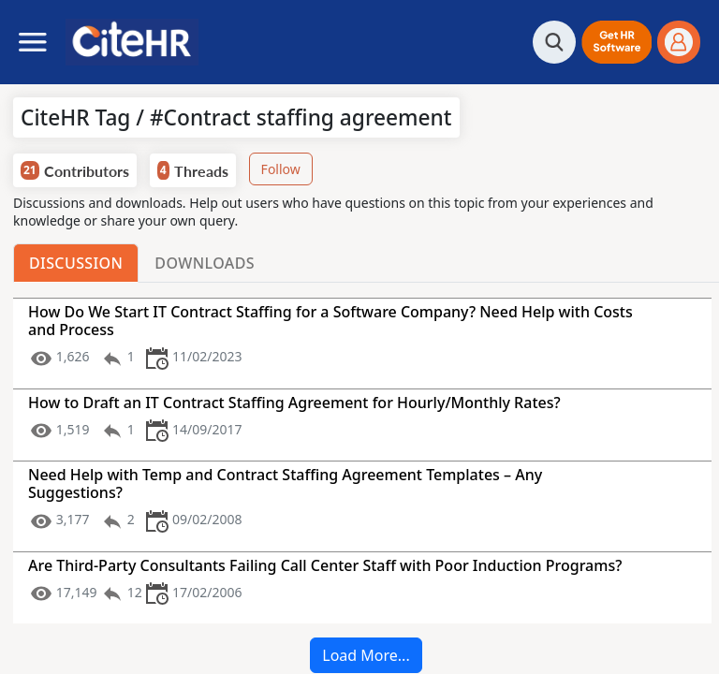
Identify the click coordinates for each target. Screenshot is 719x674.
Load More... (365, 655)
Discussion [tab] (76, 263)
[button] (616, 42)
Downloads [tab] (204, 263)
